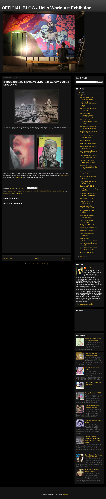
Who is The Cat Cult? (87, 198)
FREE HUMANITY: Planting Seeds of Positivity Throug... (87, 115)
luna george (7, 193)
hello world (43, 191)
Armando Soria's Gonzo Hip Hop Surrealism (88, 194)
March (82, 256)
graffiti (37, 191)
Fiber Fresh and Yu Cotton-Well (86, 221)
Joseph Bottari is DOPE (88, 143)
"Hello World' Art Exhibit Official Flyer (88, 182)
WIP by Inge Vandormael (88, 228)
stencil (14, 193)
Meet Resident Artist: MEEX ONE (87, 234)
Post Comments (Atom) (40, 264)
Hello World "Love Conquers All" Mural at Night (88, 104)
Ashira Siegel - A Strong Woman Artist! (88, 147)
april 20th (16, 191)
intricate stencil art (53, 191)
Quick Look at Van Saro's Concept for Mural (88, 249)
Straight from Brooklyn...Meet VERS (88, 239)
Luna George (90, 268)
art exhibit (26, 191)
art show (31, 191)
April (82, 95)
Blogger (65, 494)
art (21, 191)
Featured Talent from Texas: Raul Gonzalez (88, 161)
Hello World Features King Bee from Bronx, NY (88, 156)
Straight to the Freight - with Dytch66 (87, 202)
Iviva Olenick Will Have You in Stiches (87, 137)
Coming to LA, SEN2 (87, 186)
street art (19, 193)
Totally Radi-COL (85, 140)
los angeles (62, 191)
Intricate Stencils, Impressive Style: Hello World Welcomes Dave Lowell (92, 439)
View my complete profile (84, 304)
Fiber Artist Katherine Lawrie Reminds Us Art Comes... (88, 121)
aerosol (10, 191)
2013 (80, 92)
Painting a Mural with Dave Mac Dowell (87, 98)
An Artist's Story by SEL (88, 231)
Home (37, 258)
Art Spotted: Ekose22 (87, 225)
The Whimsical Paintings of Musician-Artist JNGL (88, 127)
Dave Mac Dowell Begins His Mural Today (88, 152)
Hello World (64, 175)
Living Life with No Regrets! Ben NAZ (87, 207)
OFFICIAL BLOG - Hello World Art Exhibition (47, 8)
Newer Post (7, 258)
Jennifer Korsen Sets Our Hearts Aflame (88, 132)
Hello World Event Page (88, 252)
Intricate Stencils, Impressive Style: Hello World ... (88, 167)
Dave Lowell (18, 177)
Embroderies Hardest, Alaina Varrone (87, 216)
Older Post (65, 258)
